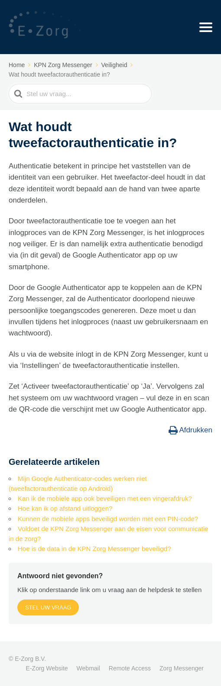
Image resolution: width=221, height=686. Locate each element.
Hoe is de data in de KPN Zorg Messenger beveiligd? (94, 548)
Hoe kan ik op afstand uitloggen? (65, 508)
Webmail (88, 668)
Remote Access (130, 668)
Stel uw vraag (48, 607)
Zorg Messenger (181, 668)
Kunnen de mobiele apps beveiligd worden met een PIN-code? (108, 518)
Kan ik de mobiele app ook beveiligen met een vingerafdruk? (105, 498)
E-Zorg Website (47, 668)
